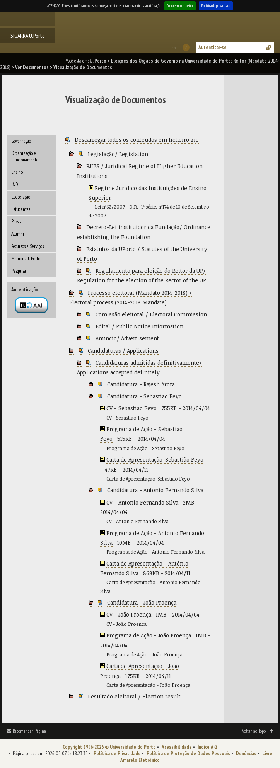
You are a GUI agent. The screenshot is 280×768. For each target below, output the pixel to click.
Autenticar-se (212, 47)
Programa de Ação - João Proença (148, 635)
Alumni (17, 234)
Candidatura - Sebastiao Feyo (144, 396)
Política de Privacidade (117, 753)
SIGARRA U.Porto (27, 35)
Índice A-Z (208, 747)
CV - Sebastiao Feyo (131, 408)
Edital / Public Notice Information (139, 326)
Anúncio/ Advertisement (127, 338)
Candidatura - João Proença (141, 602)
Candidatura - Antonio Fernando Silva (155, 490)
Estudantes (20, 209)
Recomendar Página (29, 731)
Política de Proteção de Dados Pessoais (188, 753)
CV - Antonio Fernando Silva (142, 502)
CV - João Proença (128, 614)
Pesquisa (18, 271)
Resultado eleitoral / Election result (134, 696)
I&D (14, 184)
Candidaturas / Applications (123, 350)
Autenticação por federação (31, 305)
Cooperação (20, 197)
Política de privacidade (215, 5)
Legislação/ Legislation (118, 154)
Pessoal (17, 221)
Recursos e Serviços (27, 246)
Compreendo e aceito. (180, 5)
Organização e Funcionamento (24, 156)
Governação (21, 141)
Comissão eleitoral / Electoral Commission (151, 314)
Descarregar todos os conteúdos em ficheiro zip (137, 139)
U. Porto (98, 61)
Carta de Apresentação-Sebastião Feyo (154, 459)
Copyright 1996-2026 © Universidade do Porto (109, 747)
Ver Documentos (32, 67)
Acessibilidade (177, 747)
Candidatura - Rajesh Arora (141, 384)
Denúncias (246, 753)
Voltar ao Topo (254, 731)
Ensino (17, 172)
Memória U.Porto (25, 258)
